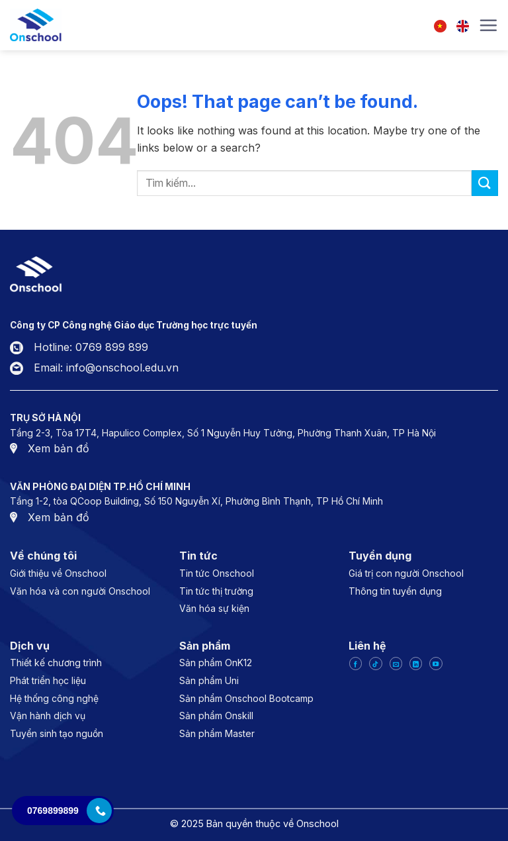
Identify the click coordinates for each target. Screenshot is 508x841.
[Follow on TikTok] (375, 664)
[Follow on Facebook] (355, 664)
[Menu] (488, 25)
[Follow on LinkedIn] (415, 664)
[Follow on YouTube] (435, 664)
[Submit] (485, 183)
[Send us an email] (396, 664)
